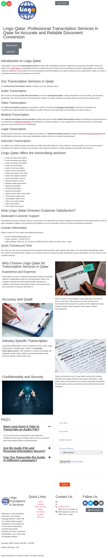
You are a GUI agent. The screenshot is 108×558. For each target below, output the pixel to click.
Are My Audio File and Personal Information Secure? (24, 449)
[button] (27, 428)
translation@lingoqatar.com (68, 502)
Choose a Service (81, 451)
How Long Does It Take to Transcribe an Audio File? (21, 428)
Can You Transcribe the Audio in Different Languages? (24, 459)
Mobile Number (81, 442)
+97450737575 (64, 504)
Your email (81, 433)
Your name (81, 425)
